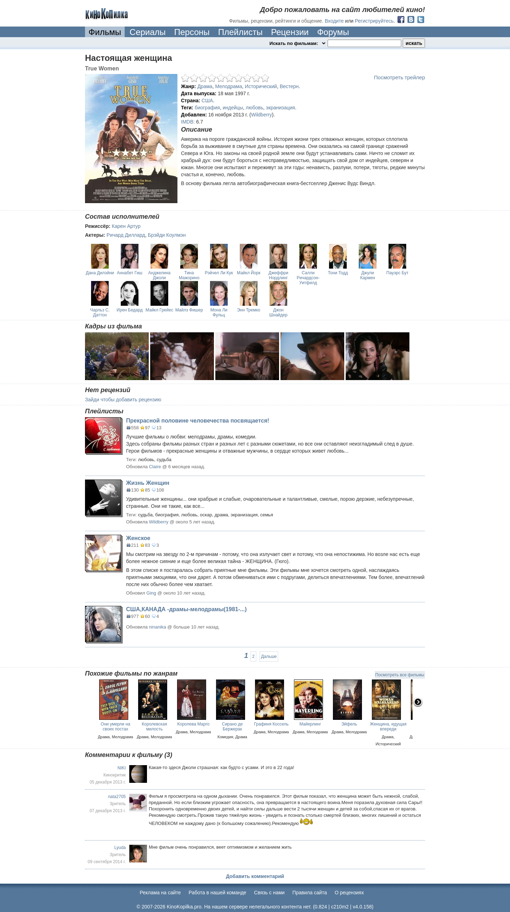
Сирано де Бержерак (232, 727)
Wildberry (261, 114)
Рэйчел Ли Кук (219, 272)
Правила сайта (310, 892)
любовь (254, 107)
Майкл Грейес (159, 310)
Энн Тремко (248, 310)
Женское (138, 538)
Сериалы (148, 32)
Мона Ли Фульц (218, 312)
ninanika (157, 627)
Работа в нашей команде (217, 892)
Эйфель (349, 724)
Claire (155, 466)
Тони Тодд (338, 272)
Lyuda (120, 847)
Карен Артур (126, 226)
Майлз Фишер (189, 310)
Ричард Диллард (126, 235)
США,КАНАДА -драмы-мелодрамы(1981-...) (186, 609)
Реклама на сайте (160, 892)
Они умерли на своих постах (115, 727)
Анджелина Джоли (159, 275)
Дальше (269, 656)
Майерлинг (310, 724)
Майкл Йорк (248, 272)
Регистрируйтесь (374, 21)
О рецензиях (349, 892)
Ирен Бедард (129, 310)
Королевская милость (154, 727)
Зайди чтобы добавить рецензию (123, 399)
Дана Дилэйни (100, 272)
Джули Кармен (367, 275)
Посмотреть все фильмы (399, 674)
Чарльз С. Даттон (99, 312)
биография (207, 107)
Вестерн (289, 86)
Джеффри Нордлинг (278, 275)
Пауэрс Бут (397, 272)
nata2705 (117, 796)
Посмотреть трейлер (399, 77)
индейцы (233, 107)
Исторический (261, 86)
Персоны (192, 32)
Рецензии (289, 32)
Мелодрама (228, 86)
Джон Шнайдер (278, 312)
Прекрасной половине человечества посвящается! (197, 421)
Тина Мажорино (189, 275)
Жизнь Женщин (147, 483)
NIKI (122, 767)
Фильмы (105, 32)
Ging (151, 593)
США (207, 100)
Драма (204, 86)
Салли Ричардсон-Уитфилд (308, 277)
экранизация (280, 107)
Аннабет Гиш (129, 272)
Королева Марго (193, 724)
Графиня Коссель (271, 724)
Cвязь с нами (269, 892)
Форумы (333, 32)
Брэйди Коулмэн (167, 235)
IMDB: (188, 122)
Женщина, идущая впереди (388, 727)
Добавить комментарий (255, 876)
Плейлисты (240, 32)
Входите (334, 21)
